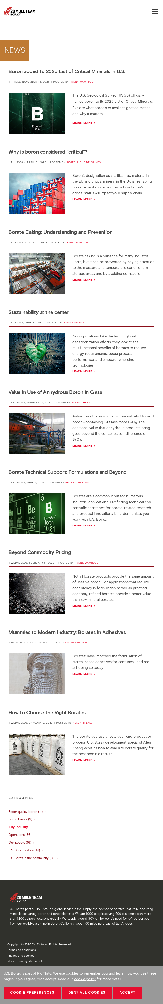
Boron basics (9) (22, 819)
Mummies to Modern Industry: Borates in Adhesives (67, 632)
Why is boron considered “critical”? (48, 152)
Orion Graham (76, 642)
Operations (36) (22, 835)
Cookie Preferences (32, 992)
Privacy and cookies (20, 955)
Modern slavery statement (24, 961)
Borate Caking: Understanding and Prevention (60, 232)
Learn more (84, 122)
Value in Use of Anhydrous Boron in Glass (55, 392)
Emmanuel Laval (79, 242)
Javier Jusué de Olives (83, 162)
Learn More (84, 279)
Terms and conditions (21, 950)
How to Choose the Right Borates (47, 712)
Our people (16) (22, 842)
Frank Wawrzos (81, 81)
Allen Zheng (81, 402)
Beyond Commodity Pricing (40, 552)
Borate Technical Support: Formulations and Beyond (68, 472)
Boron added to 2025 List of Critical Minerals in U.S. (67, 71)
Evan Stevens (74, 322)
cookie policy (85, 979)
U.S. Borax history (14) (26, 850)
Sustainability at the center (39, 312)
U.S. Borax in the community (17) (33, 858)
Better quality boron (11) (27, 812)
